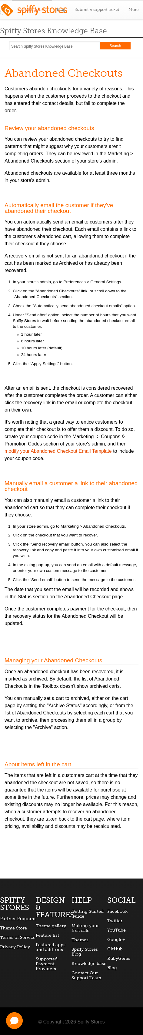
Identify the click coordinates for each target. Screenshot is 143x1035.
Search (115, 46)
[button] (14, 1020)
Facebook (117, 911)
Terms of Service (17, 937)
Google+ (116, 939)
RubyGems (118, 958)
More (133, 9)
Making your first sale (85, 928)
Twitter (114, 920)
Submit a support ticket (97, 9)
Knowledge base (89, 963)
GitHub (115, 948)
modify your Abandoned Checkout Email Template (58, 451)
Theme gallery (51, 925)
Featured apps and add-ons (50, 947)
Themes (80, 939)
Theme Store (13, 928)
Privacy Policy (15, 946)
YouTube (116, 930)
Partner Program (17, 918)
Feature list (47, 935)
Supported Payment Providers (47, 963)
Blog (61, 9)
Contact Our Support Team (86, 975)
